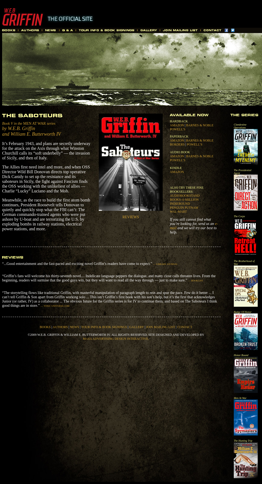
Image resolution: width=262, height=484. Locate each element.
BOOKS (45, 327)
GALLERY (136, 327)
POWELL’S (177, 129)
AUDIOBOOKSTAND (185, 195)
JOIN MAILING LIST (160, 327)
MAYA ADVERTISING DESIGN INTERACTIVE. (116, 339)
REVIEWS (130, 217)
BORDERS (177, 144)
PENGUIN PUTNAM (184, 207)
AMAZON (177, 125)
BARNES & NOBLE (200, 125)
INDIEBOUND (180, 203)
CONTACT (184, 327)
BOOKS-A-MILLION (184, 199)
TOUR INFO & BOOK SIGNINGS (104, 327)
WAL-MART (178, 211)
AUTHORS (60, 327)
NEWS (74, 327)
